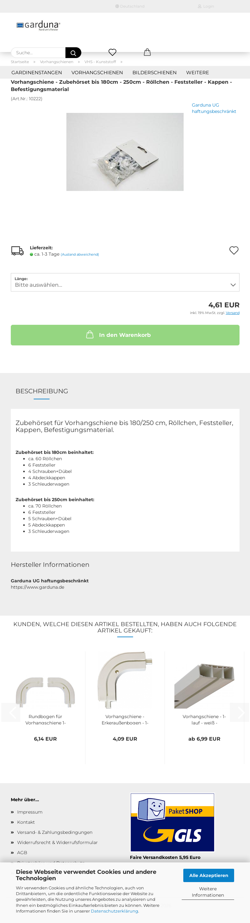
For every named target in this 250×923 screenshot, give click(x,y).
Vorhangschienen (97, 72)
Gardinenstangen (36, 72)
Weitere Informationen (208, 892)
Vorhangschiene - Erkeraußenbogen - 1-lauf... (125, 719)
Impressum (30, 812)
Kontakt (26, 822)
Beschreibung (42, 391)
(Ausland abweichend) (80, 254)
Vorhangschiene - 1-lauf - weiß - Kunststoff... (204, 719)
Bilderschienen (154, 72)
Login (206, 6)
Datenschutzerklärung (114, 910)
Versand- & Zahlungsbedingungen (54, 832)
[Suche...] (73, 52)
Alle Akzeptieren (208, 875)
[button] (147, 52)
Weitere (197, 72)
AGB (22, 852)
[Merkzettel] (112, 52)
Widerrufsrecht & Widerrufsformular (57, 842)
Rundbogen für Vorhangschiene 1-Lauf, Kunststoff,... (45, 719)
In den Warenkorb (118, 334)
